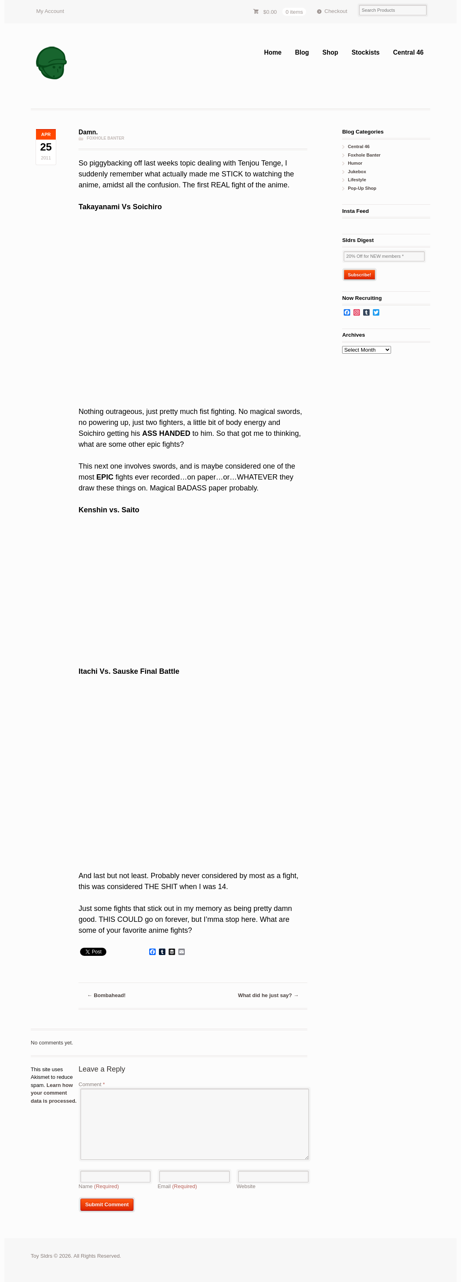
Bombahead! (106, 995)
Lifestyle (357, 179)
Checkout (335, 11)
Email (177, 1186)
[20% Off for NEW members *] (384, 256)
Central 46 (408, 52)
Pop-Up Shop (362, 188)
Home (272, 52)
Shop (330, 52)
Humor (355, 163)
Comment (91, 1084)
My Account (50, 11)
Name (98, 1186)
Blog (302, 52)
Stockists (365, 52)
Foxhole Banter (105, 138)
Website (246, 1186)
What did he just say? (268, 995)
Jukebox (357, 171)
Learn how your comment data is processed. (53, 1093)
